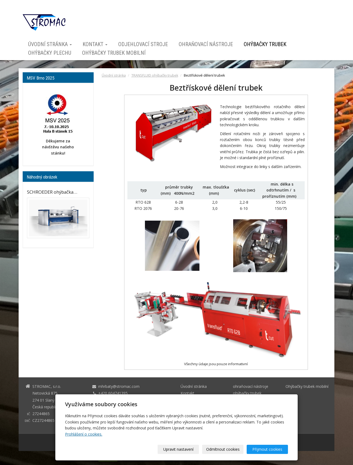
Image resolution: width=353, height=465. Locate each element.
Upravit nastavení (178, 449)
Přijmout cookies (267, 449)
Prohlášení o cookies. (83, 434)
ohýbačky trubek (265, 44)
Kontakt (95, 44)
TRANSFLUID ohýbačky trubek (154, 75)
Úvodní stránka (50, 44)
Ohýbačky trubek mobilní (113, 53)
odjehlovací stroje (143, 44)
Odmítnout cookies (223, 449)
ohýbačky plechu (49, 53)
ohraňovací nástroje (206, 44)
